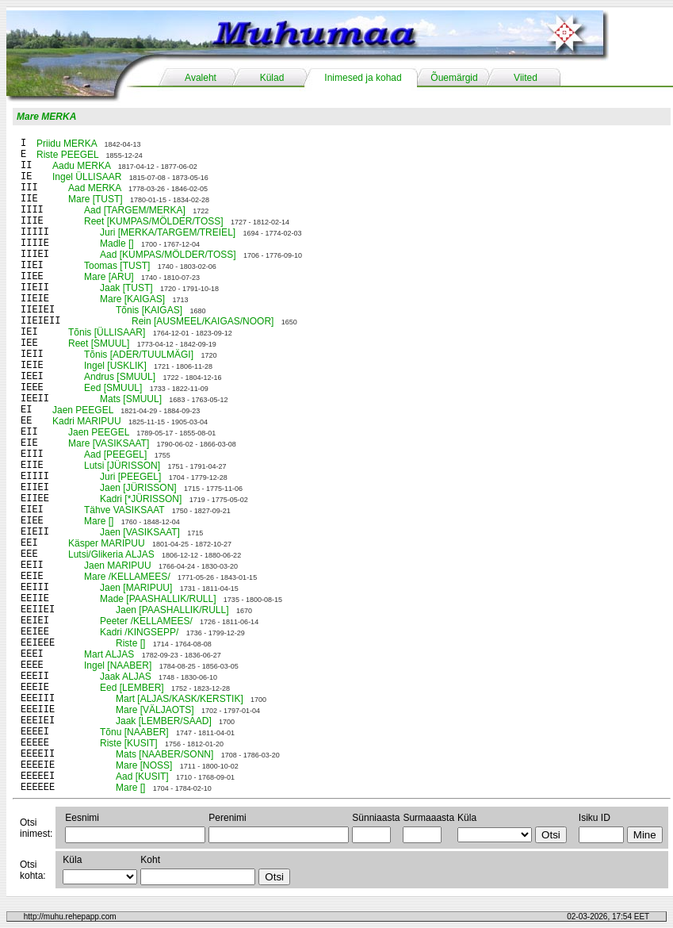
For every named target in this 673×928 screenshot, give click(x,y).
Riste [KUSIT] (129, 743)
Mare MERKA (46, 116)
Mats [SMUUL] (131, 399)
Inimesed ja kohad (362, 77)
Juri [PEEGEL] (130, 476)
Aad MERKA (94, 188)
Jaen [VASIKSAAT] (140, 532)
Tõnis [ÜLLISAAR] (106, 332)
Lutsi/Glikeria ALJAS (111, 554)
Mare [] (98, 521)
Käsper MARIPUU (106, 543)
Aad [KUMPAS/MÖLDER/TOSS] (168, 254)
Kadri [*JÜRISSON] (141, 498)
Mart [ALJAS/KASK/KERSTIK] (179, 698)
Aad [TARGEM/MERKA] (134, 210)
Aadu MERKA (81, 165)
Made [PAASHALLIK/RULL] (158, 598)
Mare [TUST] (95, 199)
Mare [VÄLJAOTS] (155, 709)
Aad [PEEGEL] (115, 454)
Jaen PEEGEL (82, 410)
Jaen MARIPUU (117, 565)
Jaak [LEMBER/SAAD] (164, 721)
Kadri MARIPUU (86, 421)
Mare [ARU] (109, 276)
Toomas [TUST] (117, 265)
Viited (525, 77)
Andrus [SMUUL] (119, 376)
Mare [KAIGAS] (132, 299)
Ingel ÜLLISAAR (86, 176)
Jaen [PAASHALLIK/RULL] (172, 609)
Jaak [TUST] (126, 287)
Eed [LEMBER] (132, 687)
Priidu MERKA (66, 143)
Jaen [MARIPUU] (136, 587)
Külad (272, 77)
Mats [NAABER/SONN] (164, 754)
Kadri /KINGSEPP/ (139, 632)
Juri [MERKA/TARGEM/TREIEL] (167, 232)
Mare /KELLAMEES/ (127, 576)
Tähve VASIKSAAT (124, 510)
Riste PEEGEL (67, 154)
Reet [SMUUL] (98, 343)
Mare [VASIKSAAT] (108, 443)
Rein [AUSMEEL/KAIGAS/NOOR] (202, 321)
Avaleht (200, 77)
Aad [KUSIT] (142, 776)
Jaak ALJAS (125, 676)
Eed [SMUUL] (113, 387)
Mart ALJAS (109, 654)
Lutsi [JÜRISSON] (122, 465)
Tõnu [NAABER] (134, 732)
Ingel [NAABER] (117, 665)
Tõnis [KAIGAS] (149, 310)
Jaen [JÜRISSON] (138, 487)
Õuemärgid (453, 77)
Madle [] (117, 243)
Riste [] (130, 643)
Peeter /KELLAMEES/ (146, 621)
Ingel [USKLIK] (115, 365)
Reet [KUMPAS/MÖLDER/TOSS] (154, 221)
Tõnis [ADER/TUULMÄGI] (138, 354)
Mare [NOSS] (144, 765)
